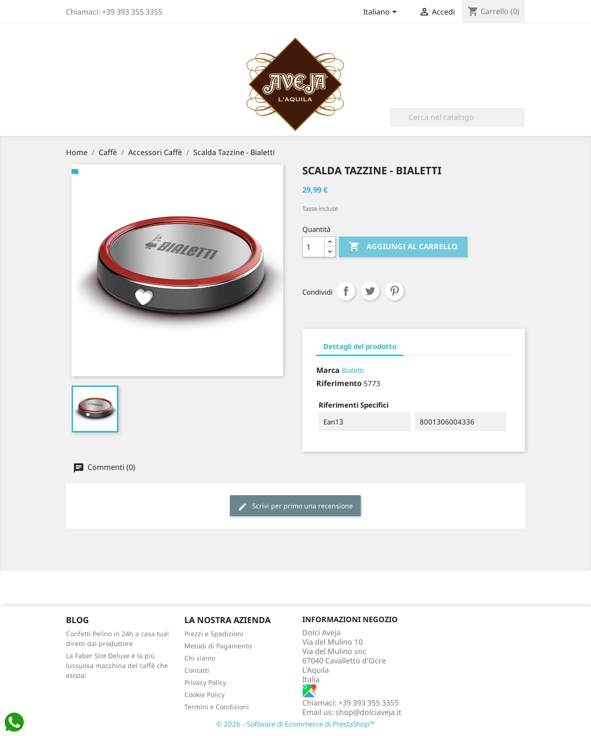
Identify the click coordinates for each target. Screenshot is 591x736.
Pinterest (394, 291)
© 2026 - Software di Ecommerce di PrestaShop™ (295, 724)
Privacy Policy (205, 682)
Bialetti (353, 370)
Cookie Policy (204, 694)
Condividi (345, 291)
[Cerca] (457, 117)
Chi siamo (199, 658)
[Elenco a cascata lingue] (381, 12)
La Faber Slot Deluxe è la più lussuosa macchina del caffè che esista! (117, 665)
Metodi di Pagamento (218, 645)
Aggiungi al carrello (403, 247)
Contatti (196, 670)
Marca (328, 370)
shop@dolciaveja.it (368, 712)
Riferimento (339, 383)
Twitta (370, 291)
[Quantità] (313, 247)
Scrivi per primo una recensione (295, 506)
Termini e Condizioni (216, 706)
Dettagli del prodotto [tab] (359, 346)
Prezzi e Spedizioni (213, 633)
